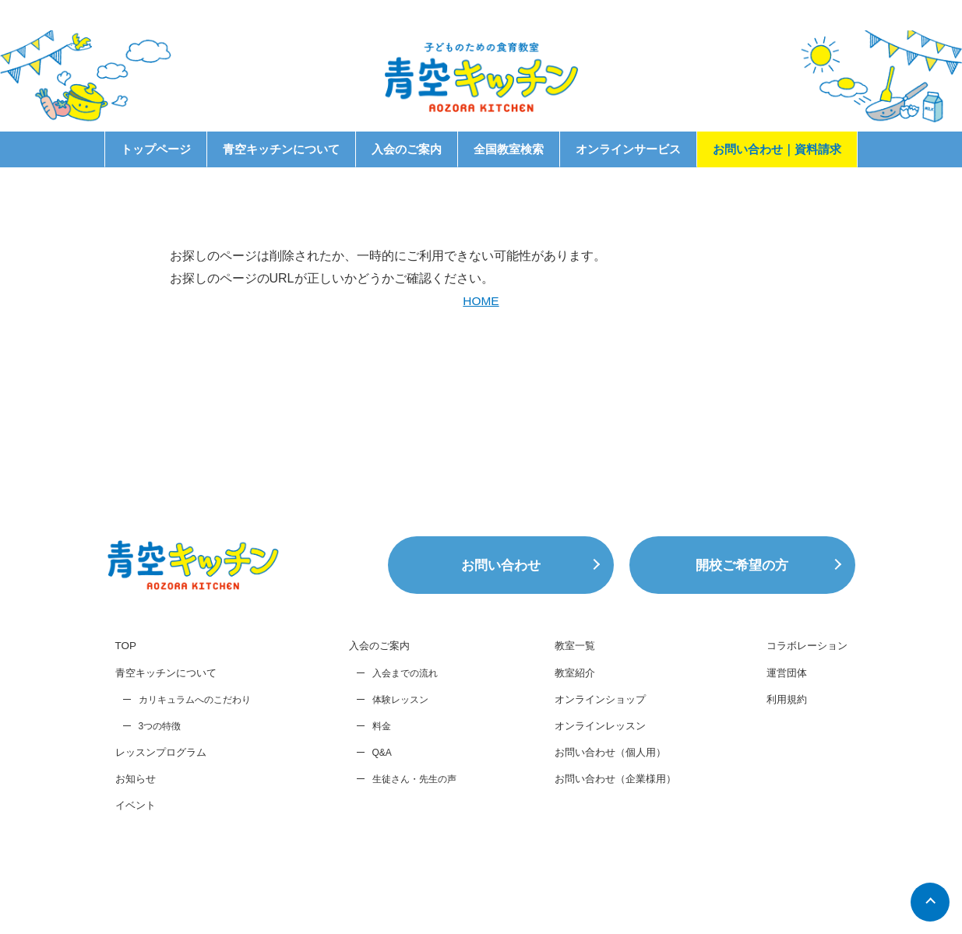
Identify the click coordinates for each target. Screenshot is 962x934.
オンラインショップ (593, 766)
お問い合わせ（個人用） (604, 820)
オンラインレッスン (593, 793)
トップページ (156, 149)
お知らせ (137, 846)
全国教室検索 (509, 149)
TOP (126, 710)
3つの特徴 (160, 792)
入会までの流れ (399, 738)
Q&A (376, 818)
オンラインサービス (628, 149)
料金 (376, 791)
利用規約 (781, 766)
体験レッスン (395, 765)
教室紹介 (565, 738)
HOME (481, 300)
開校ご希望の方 (742, 629)
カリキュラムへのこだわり (195, 765)
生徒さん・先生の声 (409, 844)
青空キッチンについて (281, 149)
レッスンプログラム (164, 819)
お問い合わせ (501, 629)
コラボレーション (803, 710)
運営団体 (781, 738)
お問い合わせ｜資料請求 (777, 149)
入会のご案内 (407, 149)
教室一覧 (565, 710)
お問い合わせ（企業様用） (609, 847)
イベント (137, 873)
